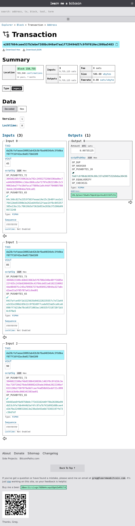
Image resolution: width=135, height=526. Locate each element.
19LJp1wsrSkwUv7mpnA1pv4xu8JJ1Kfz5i (94, 195)
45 (7, 163)
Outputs (75, 135)
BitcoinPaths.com (29, 458)
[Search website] (67, 11)
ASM (19, 170)
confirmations (35, 73)
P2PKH (15, 214)
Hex (22, 109)
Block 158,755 (27, 68)
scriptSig (10, 170)
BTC (84, 146)
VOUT (8, 158)
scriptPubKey (78, 157)
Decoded (9, 109)
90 (7, 366)
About (6, 453)
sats (90, 146)
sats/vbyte (107, 80)
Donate (19, 453)
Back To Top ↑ (67, 468)
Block (20, 25)
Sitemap (34, 453)
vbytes (107, 74)
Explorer (7, 25)
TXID (7, 145)
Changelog (50, 453)
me (9, 481)
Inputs (8, 135)
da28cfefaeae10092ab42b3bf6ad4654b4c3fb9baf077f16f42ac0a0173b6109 (34, 152)
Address (52, 25)
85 (7, 264)
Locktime (9, 125)
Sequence (10, 219)
